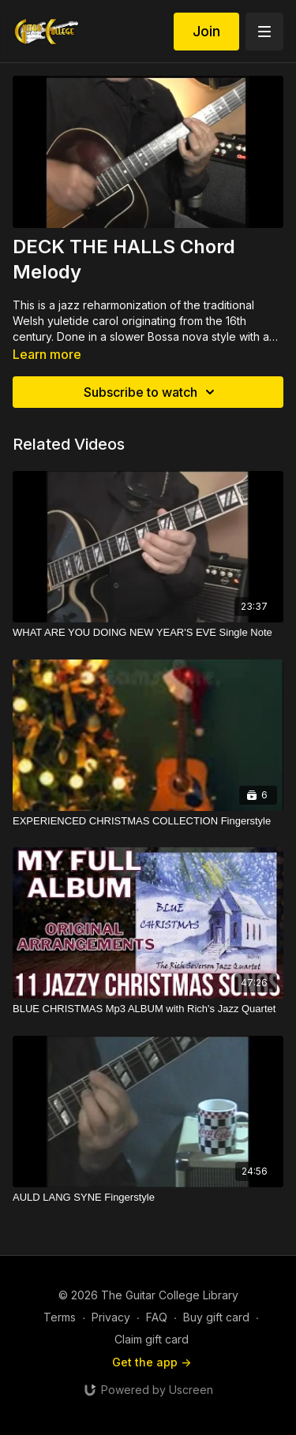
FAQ (156, 1317)
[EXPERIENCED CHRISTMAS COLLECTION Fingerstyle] (148, 821)
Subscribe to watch (151, 392)
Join (206, 31)
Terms (59, 1317)
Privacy (111, 1317)
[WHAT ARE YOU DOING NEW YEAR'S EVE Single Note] (148, 633)
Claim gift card (151, 1339)
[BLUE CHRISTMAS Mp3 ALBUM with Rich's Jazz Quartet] (148, 1009)
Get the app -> (151, 1362)
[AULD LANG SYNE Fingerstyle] (148, 1197)
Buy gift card (216, 1317)
